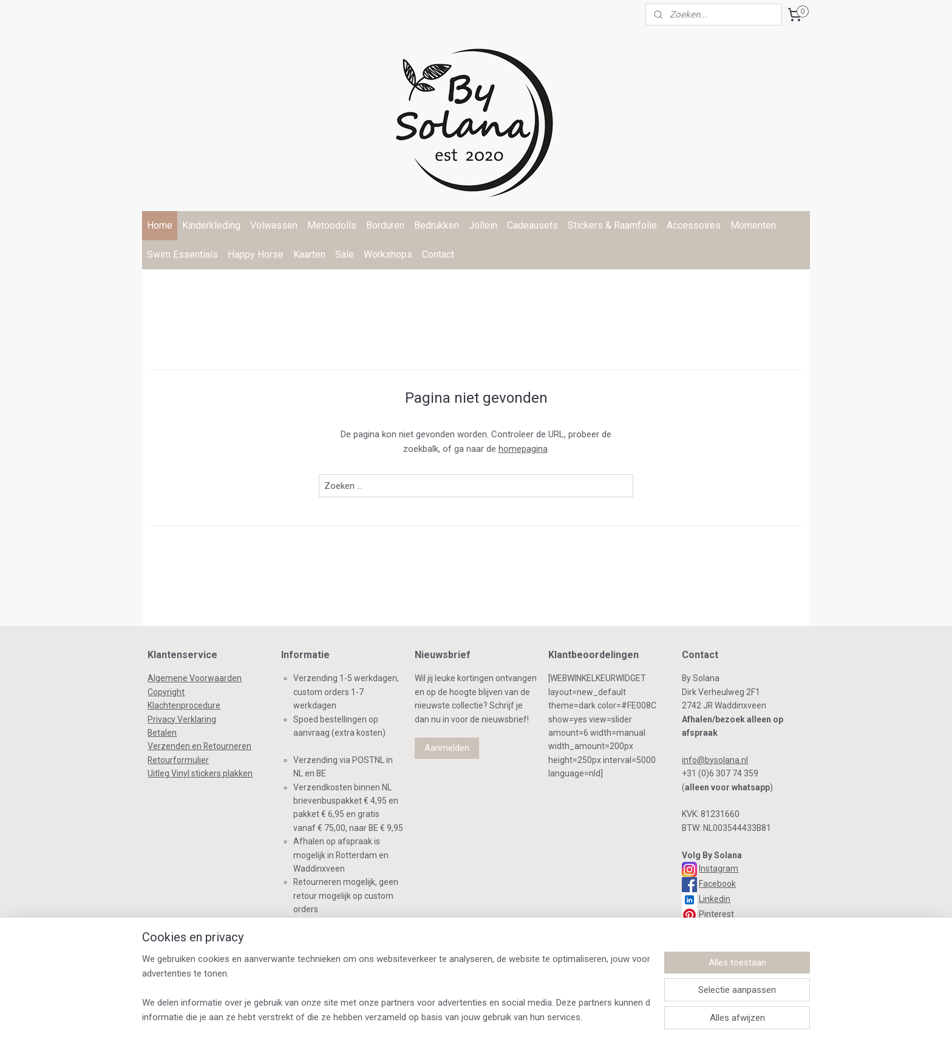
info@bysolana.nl (715, 760)
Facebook (717, 884)
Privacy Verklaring (182, 719)
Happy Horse (256, 254)
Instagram (718, 868)
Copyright (166, 692)
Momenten (753, 225)
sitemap (426, 1017)
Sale (344, 254)
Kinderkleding (211, 225)
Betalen (162, 733)
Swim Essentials (182, 254)
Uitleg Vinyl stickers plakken (200, 773)
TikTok (709, 929)
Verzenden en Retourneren (199, 746)
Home (159, 225)
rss (449, 1017)
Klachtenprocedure (184, 705)
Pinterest (716, 914)
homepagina (523, 448)
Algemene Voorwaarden (195, 678)
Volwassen (274, 225)
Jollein (483, 225)
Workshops (388, 254)
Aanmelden (446, 747)
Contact (438, 254)
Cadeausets (532, 225)
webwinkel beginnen (493, 1017)
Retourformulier (178, 760)
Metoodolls (331, 225)
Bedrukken (436, 225)
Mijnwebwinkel (596, 1017)
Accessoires (694, 225)
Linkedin (714, 899)
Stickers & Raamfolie (612, 225)
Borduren (385, 225)
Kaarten (309, 254)
